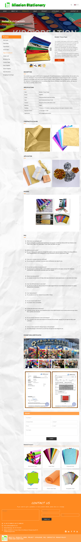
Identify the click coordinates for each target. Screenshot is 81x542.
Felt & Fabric (6, 49)
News (35, 11)
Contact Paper (6, 62)
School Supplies (7, 68)
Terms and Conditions (15, 539)
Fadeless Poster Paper (32, 488)
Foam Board (6, 46)
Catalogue (55, 11)
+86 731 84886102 (19, 523)
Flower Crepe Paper (51, 488)
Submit (46, 519)
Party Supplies (6, 65)
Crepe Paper (51, 466)
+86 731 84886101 (10, 523)
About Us (14, 11)
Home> (9, 24)
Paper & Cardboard (20, 24)
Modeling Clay (6, 59)
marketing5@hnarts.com (12, 525)
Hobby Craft (6, 56)
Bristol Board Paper (32, 466)
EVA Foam (5, 40)
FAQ (64, 11)
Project (44, 11)
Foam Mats (6, 43)
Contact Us (74, 11)
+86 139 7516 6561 (17, 527)
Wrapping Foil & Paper (8, 75)
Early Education (7, 71)
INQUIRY (59, 60)
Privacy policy (61, 537)
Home (4, 11)
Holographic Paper (70, 488)
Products (25, 11)
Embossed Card (70, 466)
